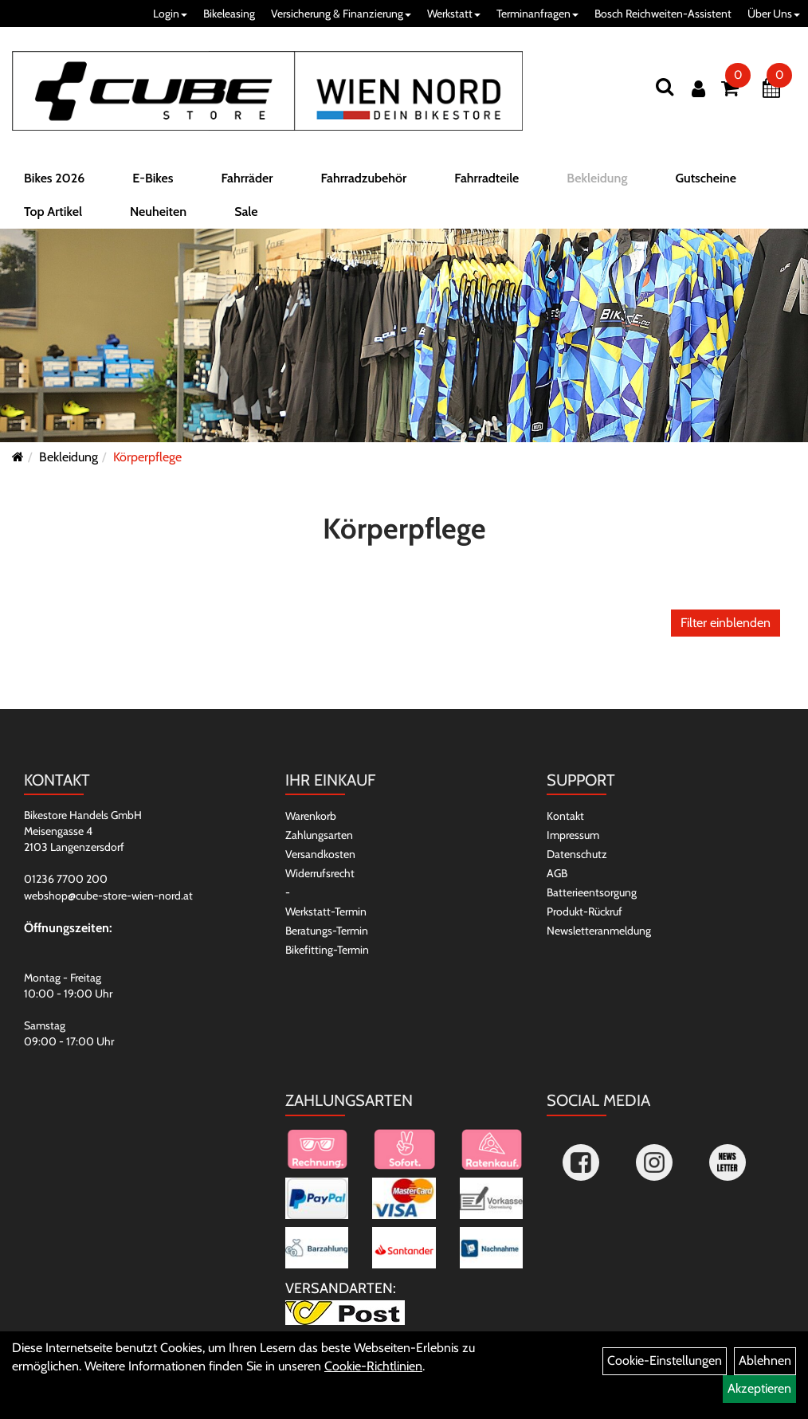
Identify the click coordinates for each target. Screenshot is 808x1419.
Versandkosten (320, 854)
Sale (245, 211)
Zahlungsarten (319, 835)
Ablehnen (765, 1360)
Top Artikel (53, 211)
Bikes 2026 (54, 178)
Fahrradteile (486, 178)
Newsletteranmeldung (599, 930)
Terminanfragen (537, 13)
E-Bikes (152, 178)
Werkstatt (453, 13)
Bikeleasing (229, 13)
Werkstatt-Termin (326, 911)
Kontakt (565, 816)
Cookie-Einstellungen (664, 1360)
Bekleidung (597, 178)
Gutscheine (705, 178)
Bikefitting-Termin (327, 950)
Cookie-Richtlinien (373, 1366)
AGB (557, 873)
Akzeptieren (759, 1388)
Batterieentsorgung (592, 892)
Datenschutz (577, 854)
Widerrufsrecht (320, 873)
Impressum (573, 835)
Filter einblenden (726, 622)
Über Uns (773, 13)
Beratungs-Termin (326, 930)
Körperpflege (147, 457)
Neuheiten (158, 211)
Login (170, 13)
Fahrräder (247, 178)
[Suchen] (664, 86)
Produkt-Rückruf (584, 911)
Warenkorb (310, 816)
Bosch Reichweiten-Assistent (663, 13)
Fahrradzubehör (363, 178)
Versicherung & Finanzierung (341, 13)
